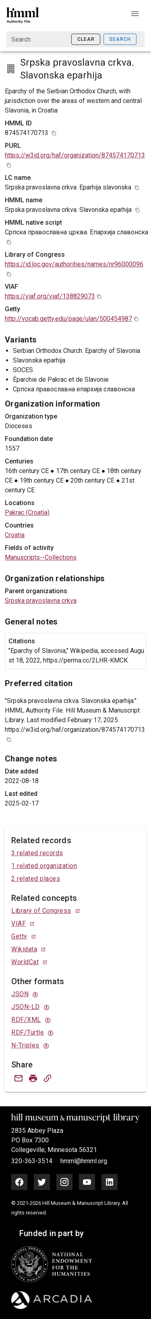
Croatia (15, 535)
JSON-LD (25, 1007)
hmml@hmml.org (83, 1161)
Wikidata (24, 949)
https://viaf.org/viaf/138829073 (50, 296)
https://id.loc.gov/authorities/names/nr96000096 (74, 264)
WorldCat (25, 962)
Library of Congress (41, 910)
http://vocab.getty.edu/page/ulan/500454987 (68, 318)
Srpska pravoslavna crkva (41, 600)
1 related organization (44, 866)
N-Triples (25, 1045)
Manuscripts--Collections (41, 557)
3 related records (37, 853)
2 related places (35, 878)
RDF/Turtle (27, 1032)
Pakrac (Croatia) (27, 512)
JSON (20, 994)
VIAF (18, 923)
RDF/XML (26, 1019)
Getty (19, 936)
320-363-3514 (32, 1161)
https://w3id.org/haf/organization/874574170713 (75, 155)
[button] (135, 13)
